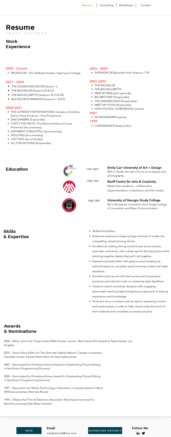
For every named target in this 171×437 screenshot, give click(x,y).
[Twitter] (143, 433)
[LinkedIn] (138, 433)
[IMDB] (29, 430)
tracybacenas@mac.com (62, 433)
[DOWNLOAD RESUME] (105, 430)
